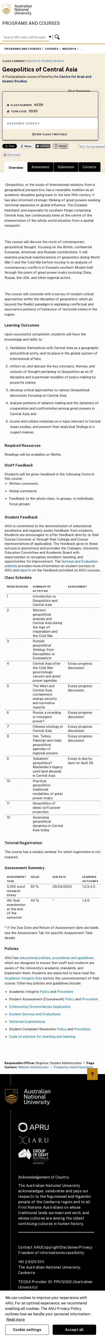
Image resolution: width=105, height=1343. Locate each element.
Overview (16, 168)
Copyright (51, 1247)
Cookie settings (27, 1330)
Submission (66, 167)
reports (25, 570)
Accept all (74, 1330)
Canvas (60, 146)
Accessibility (72, 1253)
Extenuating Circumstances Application (40, 1006)
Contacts (89, 167)
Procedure (65, 992)
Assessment (40, 167)
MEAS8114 (69, 48)
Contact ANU (30, 1247)
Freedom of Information (39, 1253)
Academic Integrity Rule (23, 978)
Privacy (86, 1247)
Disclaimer (69, 1247)
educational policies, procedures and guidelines (56, 958)
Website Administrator (33, 1067)
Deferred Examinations (27, 1021)
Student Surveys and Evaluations (35, 1014)
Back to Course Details (46, 61)
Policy (44, 992)
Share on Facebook (26, 146)
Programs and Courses (31, 23)
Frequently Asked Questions (73, 1067)
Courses (51, 48)
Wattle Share (43, 146)
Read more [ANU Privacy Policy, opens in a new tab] (15, 1319)
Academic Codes (23, 123)
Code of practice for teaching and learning (42, 1036)
